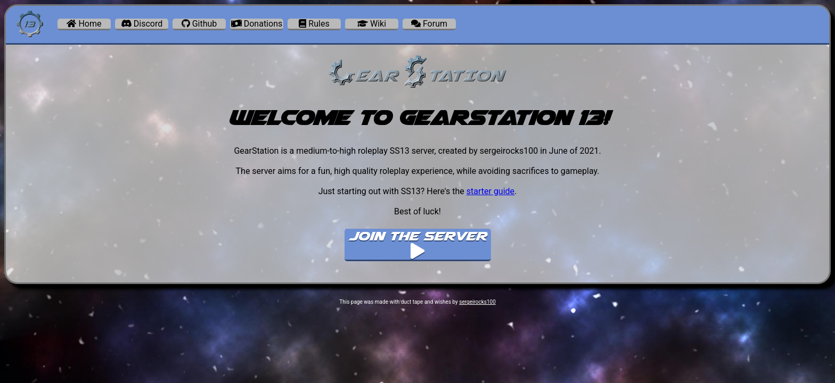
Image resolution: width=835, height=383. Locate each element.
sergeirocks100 (477, 302)
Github (199, 24)
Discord (141, 24)
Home (84, 24)
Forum (429, 24)
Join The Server (417, 244)
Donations (256, 24)
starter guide (490, 191)
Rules (314, 24)
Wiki (371, 24)
